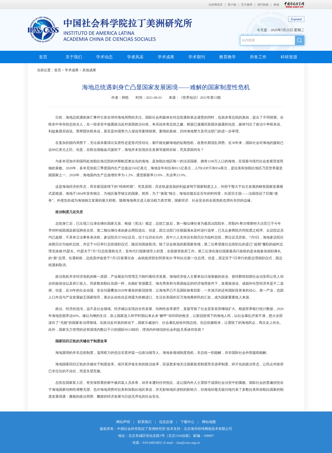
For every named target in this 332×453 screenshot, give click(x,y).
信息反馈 (166, 422)
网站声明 (123, 422)
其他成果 (89, 70)
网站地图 (209, 422)
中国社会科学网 (293, 4)
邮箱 (276, 4)
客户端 (232, 4)
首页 (43, 57)
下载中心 (187, 422)
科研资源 (289, 57)
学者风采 (135, 57)
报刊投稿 (263, 4)
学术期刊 (196, 57)
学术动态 (104, 57)
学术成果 (166, 57)
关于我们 (73, 57)
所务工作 (258, 57)
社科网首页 (215, 4)
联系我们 (144, 422)
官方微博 (246, 4)
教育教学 (227, 57)
